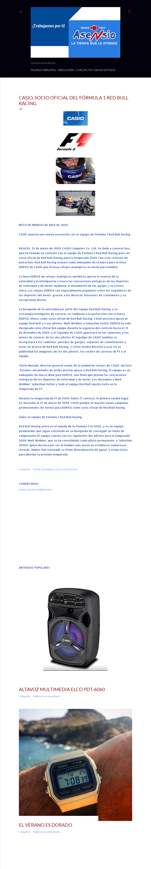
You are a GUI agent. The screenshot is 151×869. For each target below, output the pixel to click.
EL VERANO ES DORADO (45, 825)
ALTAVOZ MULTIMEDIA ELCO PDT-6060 (62, 689)
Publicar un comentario (35, 489)
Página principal (43, 70)
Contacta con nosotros (95, 70)
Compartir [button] (24, 469)
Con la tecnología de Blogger (75, 856)
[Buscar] (129, 11)
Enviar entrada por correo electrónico (55, 469)
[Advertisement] (75, 528)
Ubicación (66, 70)
